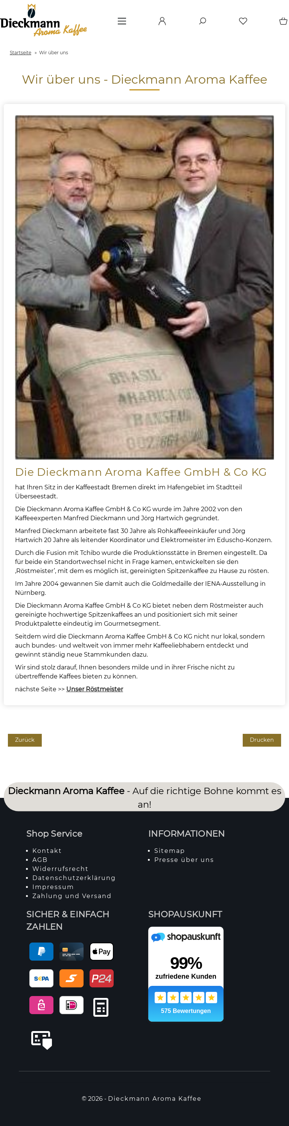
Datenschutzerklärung (74, 878)
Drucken (262, 739)
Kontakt (47, 850)
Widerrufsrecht (60, 868)
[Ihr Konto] (160, 24)
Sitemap (169, 850)
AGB (40, 859)
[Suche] (200, 24)
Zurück (25, 739)
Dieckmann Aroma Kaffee (155, 1098)
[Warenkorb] (281, 24)
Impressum (53, 887)
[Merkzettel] (241, 24)
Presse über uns (184, 859)
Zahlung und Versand (72, 896)
